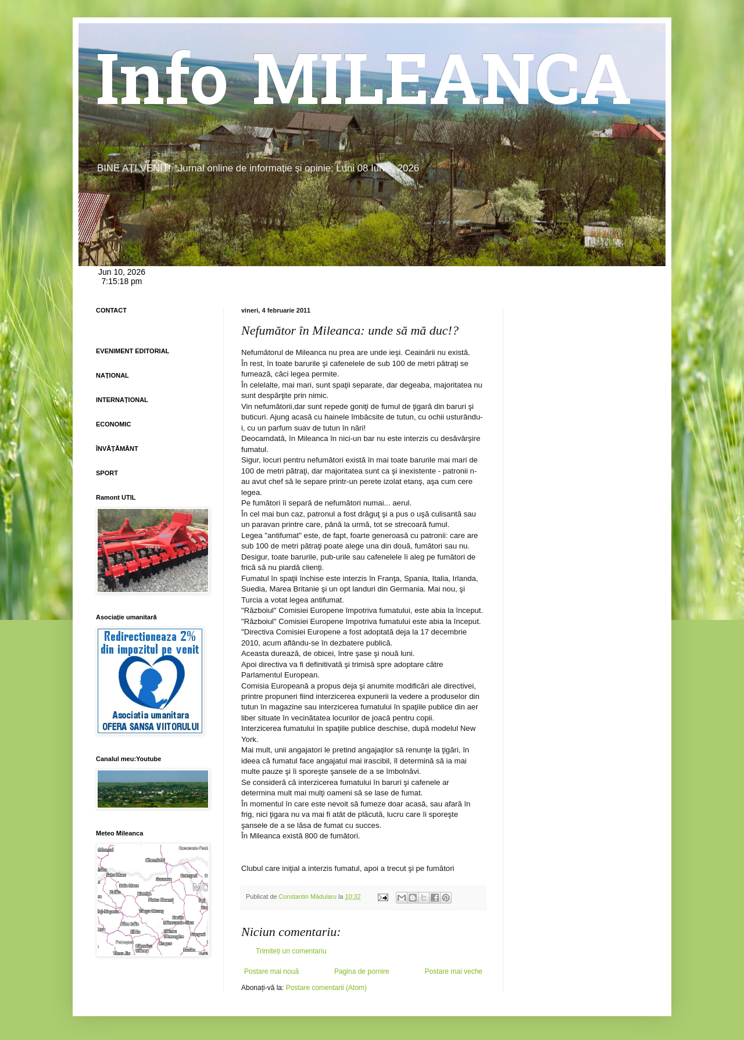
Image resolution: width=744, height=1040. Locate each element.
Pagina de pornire (361, 971)
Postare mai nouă (271, 971)
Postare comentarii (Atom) (326, 988)
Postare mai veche (453, 971)
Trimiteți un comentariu (291, 951)
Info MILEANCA (364, 87)
